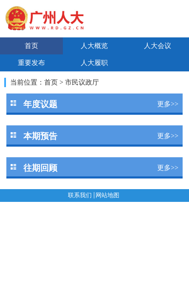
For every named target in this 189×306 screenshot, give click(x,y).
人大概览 (94, 45)
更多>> (167, 104)
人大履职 (94, 62)
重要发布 (31, 62)
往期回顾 (40, 168)
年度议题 (40, 104)
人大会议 (157, 45)
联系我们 (80, 195)
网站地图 (107, 195)
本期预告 (40, 136)
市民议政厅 (82, 82)
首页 (31, 45)
